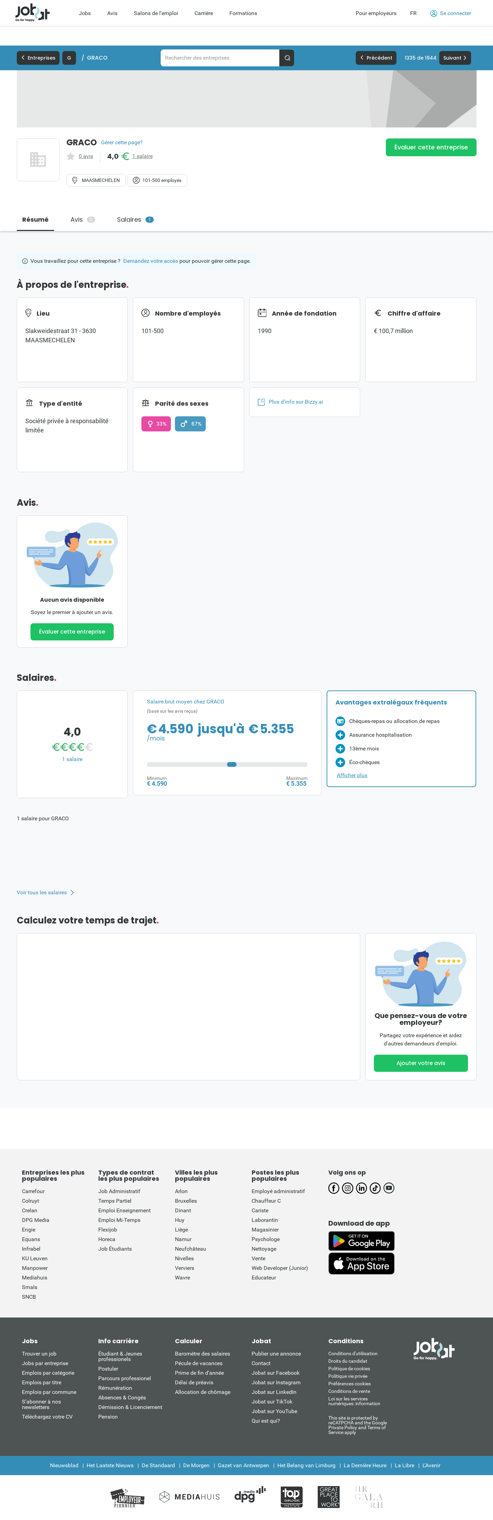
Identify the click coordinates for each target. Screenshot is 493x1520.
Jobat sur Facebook (276, 1373)
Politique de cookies (349, 1368)
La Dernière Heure (365, 1465)
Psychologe (266, 1239)
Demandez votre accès (150, 261)
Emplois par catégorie (48, 1373)
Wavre (182, 1277)
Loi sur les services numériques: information (354, 1401)
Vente (258, 1258)
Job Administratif (119, 1191)
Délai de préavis (194, 1382)
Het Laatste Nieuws (110, 1465)
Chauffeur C (266, 1201)
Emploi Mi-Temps (119, 1220)
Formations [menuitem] (243, 13)
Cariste (260, 1210)
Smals (29, 1287)
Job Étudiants (115, 1249)
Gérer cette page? (122, 142)
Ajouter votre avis (420, 1063)
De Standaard (158, 1465)
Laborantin (265, 1220)
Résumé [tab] (35, 219)
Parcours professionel (124, 1378)
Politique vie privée (347, 1376)
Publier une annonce (276, 1353)
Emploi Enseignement (124, 1210)
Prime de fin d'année (199, 1373)
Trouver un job (39, 1353)
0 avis (86, 156)
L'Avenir (431, 1465)
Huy (180, 1220)
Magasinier (265, 1229)
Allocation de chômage (202, 1392)
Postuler (108, 1368)
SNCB (29, 1297)
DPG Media (35, 1220)
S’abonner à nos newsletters (41, 1404)
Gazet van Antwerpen (243, 1465)
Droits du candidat (347, 1361)
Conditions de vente (349, 1391)
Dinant (183, 1210)
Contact (261, 1363)
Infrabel (31, 1249)
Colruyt (30, 1201)
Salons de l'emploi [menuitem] (156, 13)
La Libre (404, 1465)
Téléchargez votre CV (47, 1416)
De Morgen (196, 1465)
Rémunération (115, 1388)
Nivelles (184, 1258)
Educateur (264, 1277)
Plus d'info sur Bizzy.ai (290, 402)
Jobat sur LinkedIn (274, 1392)
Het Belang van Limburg (306, 1465)
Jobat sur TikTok (272, 1401)
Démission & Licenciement (130, 1407)
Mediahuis (34, 1277)
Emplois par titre (41, 1382)
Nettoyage (264, 1249)
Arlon (181, 1191)
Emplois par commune (49, 1392)
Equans (31, 1239)
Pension (108, 1416)
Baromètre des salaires (202, 1353)
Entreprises (38, 57)
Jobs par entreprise (45, 1363)
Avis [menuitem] (112, 13)
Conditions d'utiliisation (353, 1353)
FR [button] (413, 13)
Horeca (106, 1239)
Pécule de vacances (199, 1363)
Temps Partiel (114, 1201)
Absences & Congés (122, 1397)
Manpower (35, 1268)
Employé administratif (278, 1191)
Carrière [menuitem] (203, 13)
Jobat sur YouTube (274, 1411)
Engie (28, 1229)
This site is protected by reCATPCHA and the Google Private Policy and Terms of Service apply (357, 1425)
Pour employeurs (376, 13)
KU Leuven (35, 1258)
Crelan (29, 1210)
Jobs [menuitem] (85, 13)
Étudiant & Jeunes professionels (120, 1356)
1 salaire (142, 156)
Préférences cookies (349, 1383)
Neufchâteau (190, 1249)
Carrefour (33, 1191)
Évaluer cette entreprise (431, 147)
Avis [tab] (83, 219)
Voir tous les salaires (42, 892)
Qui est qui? (266, 1421)
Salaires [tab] (135, 219)
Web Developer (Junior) (280, 1268)
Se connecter (450, 13)
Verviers (184, 1268)
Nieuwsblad (64, 1465)
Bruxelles (186, 1201)
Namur (183, 1239)
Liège (181, 1229)
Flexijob (107, 1229)
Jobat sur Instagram (276, 1382)
